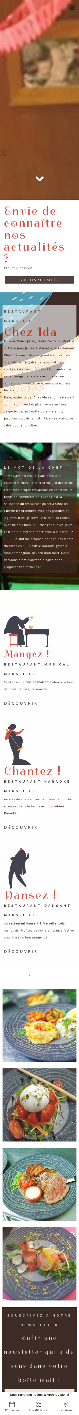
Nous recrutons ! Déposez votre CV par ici (39, 1394)
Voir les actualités (39, 280)
